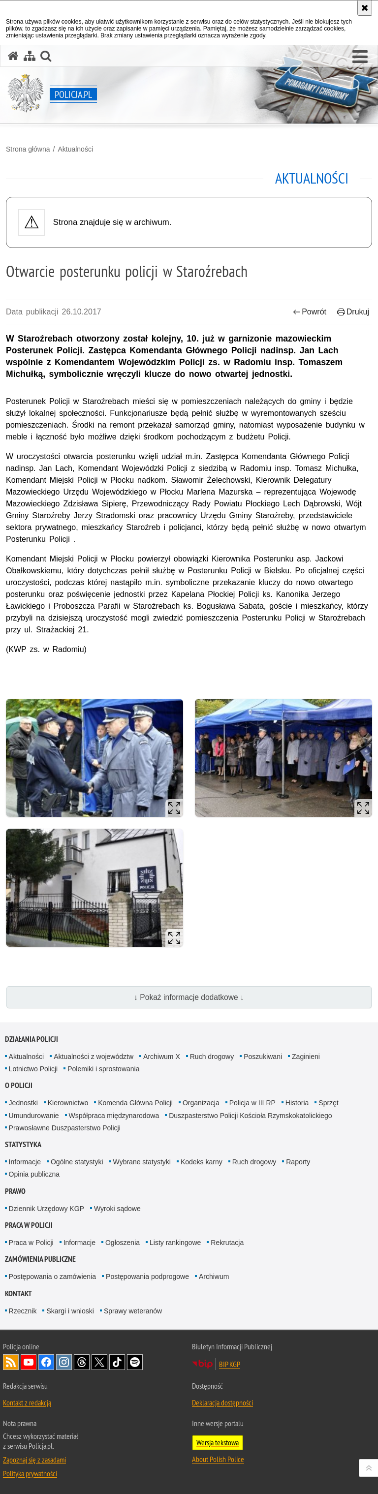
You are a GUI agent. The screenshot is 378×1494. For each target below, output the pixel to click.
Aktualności (75, 149)
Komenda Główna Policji (135, 1103)
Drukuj (353, 312)
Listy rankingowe (175, 1242)
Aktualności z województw (93, 1056)
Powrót (309, 312)
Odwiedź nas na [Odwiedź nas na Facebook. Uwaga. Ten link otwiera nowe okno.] (46, 1362)
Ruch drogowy (212, 1056)
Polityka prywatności (30, 1473)
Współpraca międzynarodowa (114, 1116)
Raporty (298, 1162)
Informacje (25, 1162)
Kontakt (18, 1293)
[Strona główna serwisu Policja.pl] (13, 56)
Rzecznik (23, 1311)
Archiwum (214, 1276)
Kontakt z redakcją (27, 1402)
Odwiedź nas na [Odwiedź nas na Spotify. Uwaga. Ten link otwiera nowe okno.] (135, 1362)
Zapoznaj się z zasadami (34, 1459)
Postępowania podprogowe (147, 1276)
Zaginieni (306, 1056)
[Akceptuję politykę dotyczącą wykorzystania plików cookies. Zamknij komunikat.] (364, 8)
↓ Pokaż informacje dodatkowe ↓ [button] (189, 997)
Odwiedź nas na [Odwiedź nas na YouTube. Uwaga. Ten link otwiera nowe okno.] (28, 1362)
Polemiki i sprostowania (103, 1069)
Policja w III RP (252, 1103)
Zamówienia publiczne (40, 1259)
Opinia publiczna (34, 1174)
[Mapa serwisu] (29, 56)
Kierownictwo (68, 1103)
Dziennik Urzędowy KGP (46, 1209)
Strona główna (28, 149)
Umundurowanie (34, 1116)
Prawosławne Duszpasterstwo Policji (65, 1128)
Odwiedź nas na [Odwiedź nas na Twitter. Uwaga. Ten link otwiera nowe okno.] (99, 1362)
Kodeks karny (201, 1162)
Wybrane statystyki (142, 1162)
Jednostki (23, 1103)
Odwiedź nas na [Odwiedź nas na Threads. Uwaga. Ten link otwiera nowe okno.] (82, 1362)
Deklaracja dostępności (222, 1402)
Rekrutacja (227, 1242)
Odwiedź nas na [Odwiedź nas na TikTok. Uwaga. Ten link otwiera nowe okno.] (117, 1362)
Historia (297, 1103)
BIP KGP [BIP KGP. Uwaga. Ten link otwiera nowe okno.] (229, 1364)
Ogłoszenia (122, 1242)
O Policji (18, 1085)
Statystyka (23, 1144)
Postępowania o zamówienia (52, 1276)
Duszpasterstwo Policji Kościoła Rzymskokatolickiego (250, 1116)
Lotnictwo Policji (33, 1069)
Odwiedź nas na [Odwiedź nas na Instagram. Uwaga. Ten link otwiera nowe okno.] (64, 1362)
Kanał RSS (11, 1362)
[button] (360, 57)
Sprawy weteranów (133, 1311)
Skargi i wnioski (70, 1311)
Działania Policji (31, 1039)
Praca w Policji (29, 1225)
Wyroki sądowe (117, 1209)
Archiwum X (161, 1056)
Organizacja (201, 1103)
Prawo (15, 1191)
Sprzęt (328, 1103)
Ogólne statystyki (77, 1162)
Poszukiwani (263, 1056)
